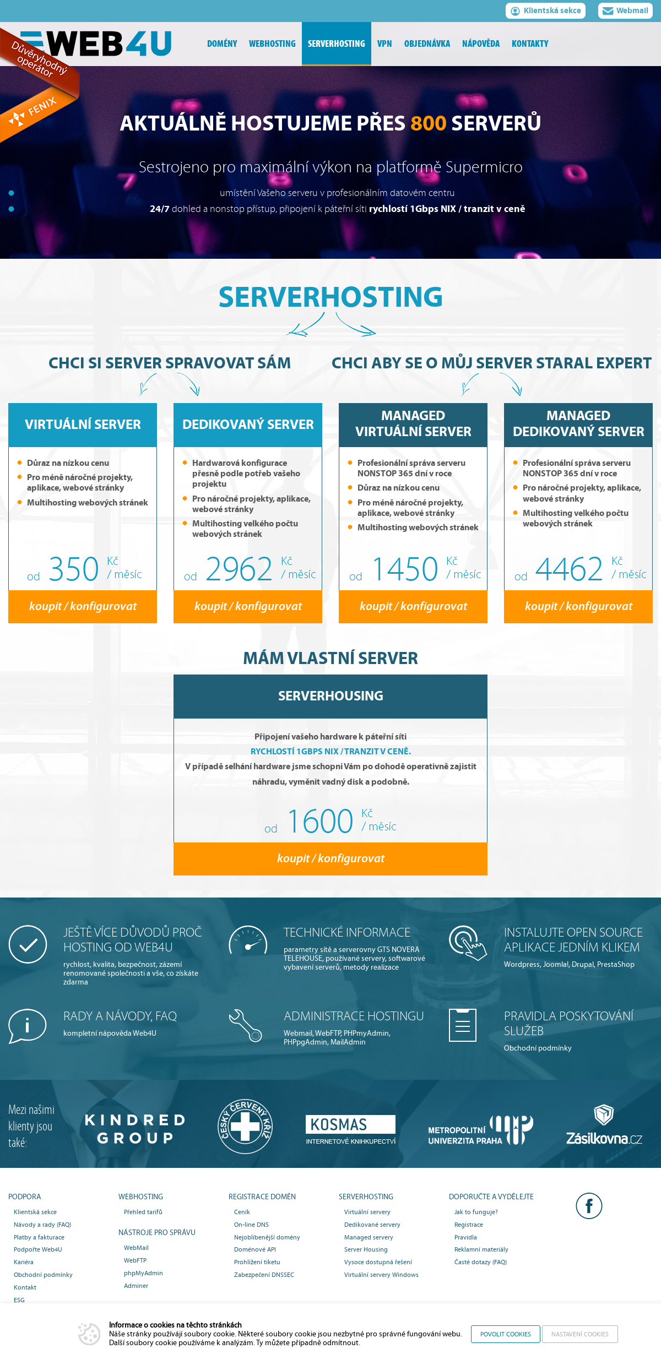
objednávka (427, 44)
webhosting (272, 44)
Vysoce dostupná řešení (378, 1262)
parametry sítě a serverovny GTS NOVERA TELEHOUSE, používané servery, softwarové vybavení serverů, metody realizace (358, 948)
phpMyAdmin (143, 1273)
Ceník (242, 1212)
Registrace (468, 1224)
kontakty (530, 44)
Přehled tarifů (143, 1212)
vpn (384, 44)
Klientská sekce (545, 12)
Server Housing (366, 1249)
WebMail (136, 1248)
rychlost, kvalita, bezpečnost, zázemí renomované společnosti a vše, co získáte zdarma (137, 956)
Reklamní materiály (481, 1249)
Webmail (625, 12)
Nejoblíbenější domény (267, 1237)
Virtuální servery (367, 1212)
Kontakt (25, 1287)
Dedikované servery (372, 1224)
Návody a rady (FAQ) (42, 1224)
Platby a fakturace (39, 1237)
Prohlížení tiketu (257, 1262)
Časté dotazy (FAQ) (480, 1262)
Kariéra (24, 1262)
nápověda (481, 44)
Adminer (136, 1286)
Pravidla (465, 1237)
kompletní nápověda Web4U (137, 1023)
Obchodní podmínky (578, 1031)
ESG (19, 1300)
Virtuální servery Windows (381, 1275)
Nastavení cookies (580, 1334)
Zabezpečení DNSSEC (264, 1275)
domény (222, 44)
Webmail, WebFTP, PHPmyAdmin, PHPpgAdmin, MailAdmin (358, 1028)
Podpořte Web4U (38, 1249)
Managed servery (368, 1237)
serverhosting (336, 44)
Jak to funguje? (476, 1212)
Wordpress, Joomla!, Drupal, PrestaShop (578, 947)
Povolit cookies (505, 1334)
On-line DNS (251, 1224)
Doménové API (255, 1249)
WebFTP (135, 1260)
